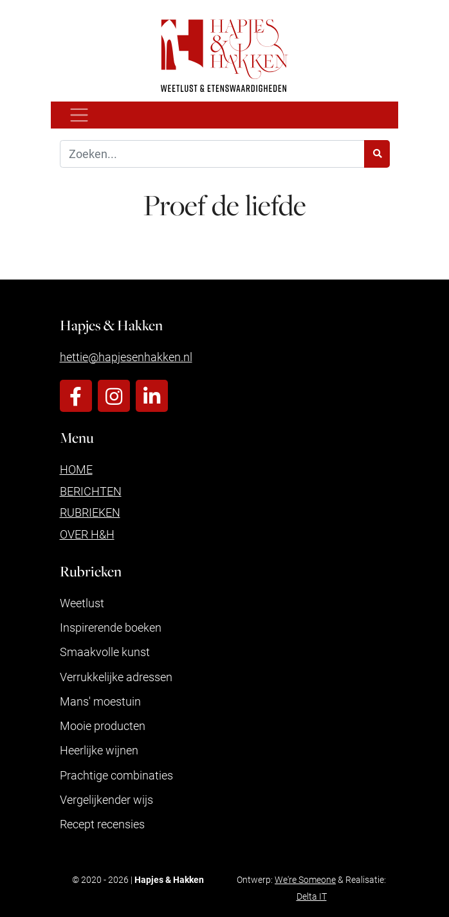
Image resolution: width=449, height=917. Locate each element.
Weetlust (82, 602)
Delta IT (312, 896)
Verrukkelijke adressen (116, 676)
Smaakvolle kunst (105, 651)
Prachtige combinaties (116, 775)
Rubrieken (90, 512)
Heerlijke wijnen (99, 750)
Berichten (91, 491)
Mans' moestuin (100, 701)
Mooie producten (102, 725)
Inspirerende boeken (110, 627)
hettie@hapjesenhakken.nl (126, 356)
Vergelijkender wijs (106, 799)
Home (76, 469)
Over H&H (87, 534)
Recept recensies (102, 824)
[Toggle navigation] (79, 115)
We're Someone (305, 879)
